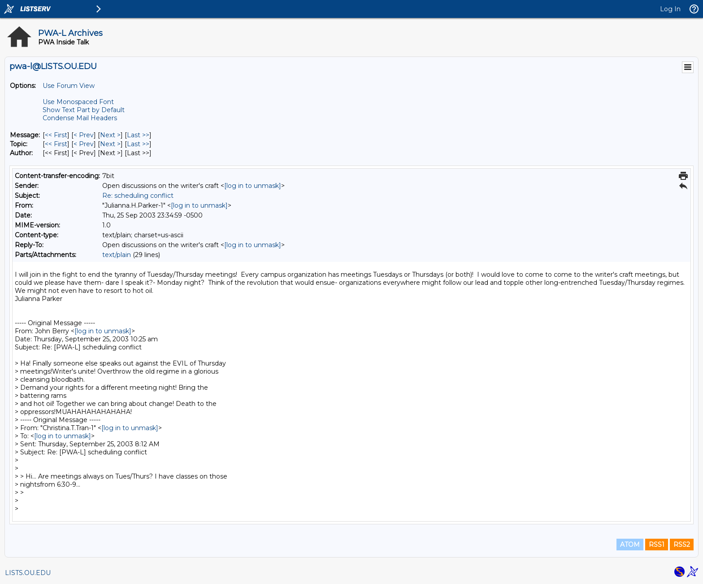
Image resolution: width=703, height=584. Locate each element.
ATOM (630, 544)
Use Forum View (69, 86)
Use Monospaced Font (78, 102)
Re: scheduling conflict (138, 196)
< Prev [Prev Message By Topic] (84, 144)
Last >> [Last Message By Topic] (138, 144)
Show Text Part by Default (84, 110)
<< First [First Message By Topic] (56, 144)
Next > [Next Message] (110, 135)
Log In (670, 9)
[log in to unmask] (252, 186)
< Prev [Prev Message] (84, 135)
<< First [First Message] (56, 135)
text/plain (116, 255)
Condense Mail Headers (80, 118)
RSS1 (656, 544)
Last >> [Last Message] (138, 135)
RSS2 (681, 544)
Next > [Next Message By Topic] (110, 144)
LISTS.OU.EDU (28, 573)
